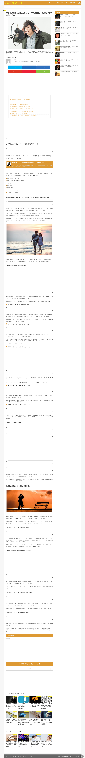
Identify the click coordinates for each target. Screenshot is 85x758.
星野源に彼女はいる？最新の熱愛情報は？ (19, 104)
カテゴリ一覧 (51, 2)
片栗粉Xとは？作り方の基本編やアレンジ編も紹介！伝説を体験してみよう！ (69, 60)
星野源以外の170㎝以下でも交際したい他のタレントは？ (22, 111)
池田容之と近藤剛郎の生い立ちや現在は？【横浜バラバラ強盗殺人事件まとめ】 (69, 15)
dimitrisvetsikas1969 (28, 512)
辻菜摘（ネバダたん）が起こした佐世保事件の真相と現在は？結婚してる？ (69, 41)
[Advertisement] (29, 84)
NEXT (29, 664)
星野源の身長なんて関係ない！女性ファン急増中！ (20, 106)
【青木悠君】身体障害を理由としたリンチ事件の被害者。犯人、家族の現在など (69, 66)
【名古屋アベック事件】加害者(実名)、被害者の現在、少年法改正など (69, 34)
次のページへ (51, 668)
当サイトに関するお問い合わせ (71, 2)
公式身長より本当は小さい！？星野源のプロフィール (21, 99)
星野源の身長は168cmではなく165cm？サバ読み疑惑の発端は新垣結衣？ (25, 102)
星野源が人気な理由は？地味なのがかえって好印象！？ (21, 108)
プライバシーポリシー (60, 2)
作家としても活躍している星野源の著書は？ (19, 113)
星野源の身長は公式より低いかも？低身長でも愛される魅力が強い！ (24, 115)
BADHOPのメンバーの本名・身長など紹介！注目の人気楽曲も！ (69, 53)
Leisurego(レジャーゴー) (15, 3)
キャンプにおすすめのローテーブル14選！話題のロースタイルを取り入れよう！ (69, 28)
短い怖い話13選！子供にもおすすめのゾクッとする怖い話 (69, 22)
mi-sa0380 (14, 59)
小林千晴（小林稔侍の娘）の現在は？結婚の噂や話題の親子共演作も (69, 72)
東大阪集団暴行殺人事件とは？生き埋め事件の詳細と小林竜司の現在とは (69, 47)
